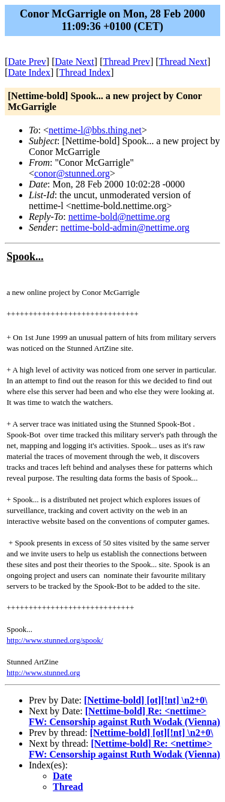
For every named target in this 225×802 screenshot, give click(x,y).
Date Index (29, 72)
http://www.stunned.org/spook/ (55, 640)
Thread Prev (126, 61)
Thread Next (183, 61)
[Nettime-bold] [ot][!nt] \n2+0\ (146, 700)
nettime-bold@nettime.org (119, 216)
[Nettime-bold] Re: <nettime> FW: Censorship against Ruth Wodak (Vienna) (124, 716)
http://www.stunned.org (43, 672)
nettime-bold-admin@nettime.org (125, 227)
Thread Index (85, 72)
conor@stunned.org (72, 173)
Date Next (74, 61)
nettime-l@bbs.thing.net (95, 130)
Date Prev (27, 61)
